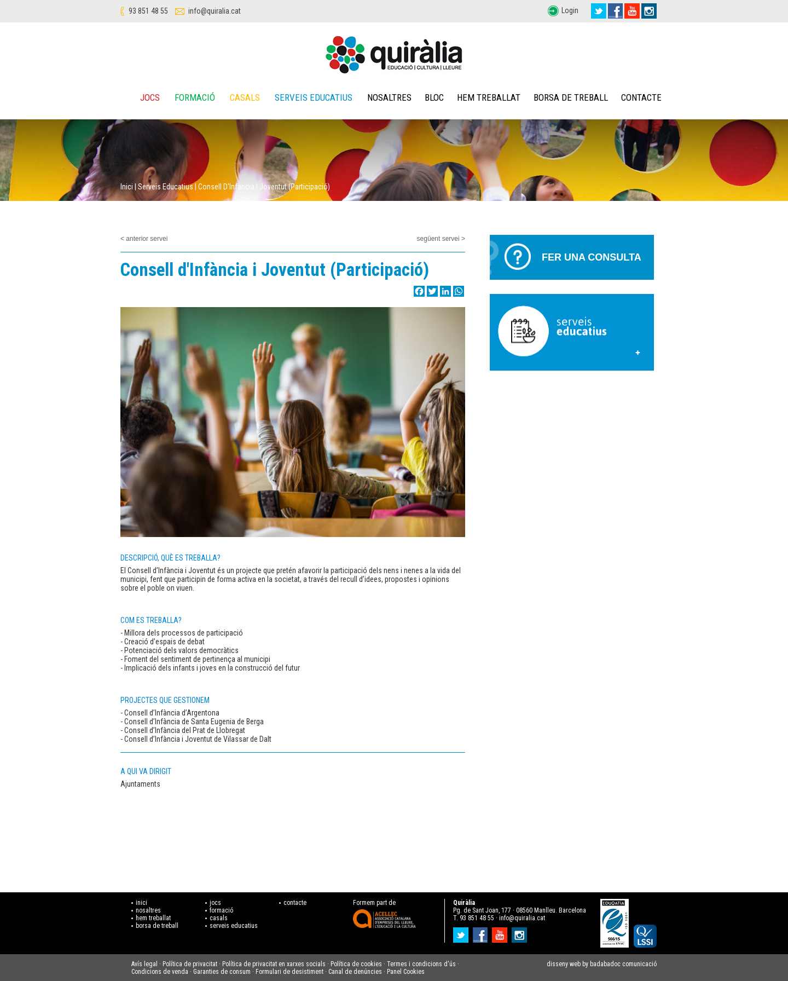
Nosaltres (389, 97)
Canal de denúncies (355, 972)
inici (141, 903)
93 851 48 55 (148, 11)
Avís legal (144, 964)
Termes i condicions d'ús (421, 964)
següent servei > (441, 239)
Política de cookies (356, 964)
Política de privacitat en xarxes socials (274, 964)
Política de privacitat (190, 964)
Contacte (641, 97)
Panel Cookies (406, 972)
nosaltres (148, 910)
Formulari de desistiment (289, 972)
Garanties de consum (222, 972)
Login (569, 10)
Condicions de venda (159, 972)
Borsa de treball (571, 97)
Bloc (434, 97)
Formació (195, 97)
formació (221, 910)
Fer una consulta (591, 257)
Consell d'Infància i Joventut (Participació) (264, 186)
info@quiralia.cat (214, 11)
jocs (215, 903)
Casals (245, 97)
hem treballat (153, 918)
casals (219, 918)
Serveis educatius (313, 97)
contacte (294, 903)
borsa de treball (157, 926)
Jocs (150, 97)
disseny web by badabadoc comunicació (602, 964)
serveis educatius (234, 926)
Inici (126, 186)
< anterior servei (143, 239)
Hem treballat (488, 97)
